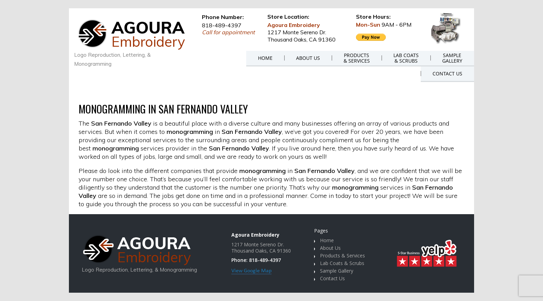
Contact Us (332, 278)
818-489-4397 (221, 25)
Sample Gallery (336, 270)
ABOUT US (308, 58)
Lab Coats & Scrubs (342, 263)
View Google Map (251, 271)
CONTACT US (447, 73)
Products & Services (342, 255)
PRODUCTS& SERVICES (357, 58)
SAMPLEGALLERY (452, 58)
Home (327, 240)
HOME (265, 58)
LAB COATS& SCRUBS (406, 58)
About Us (330, 248)
